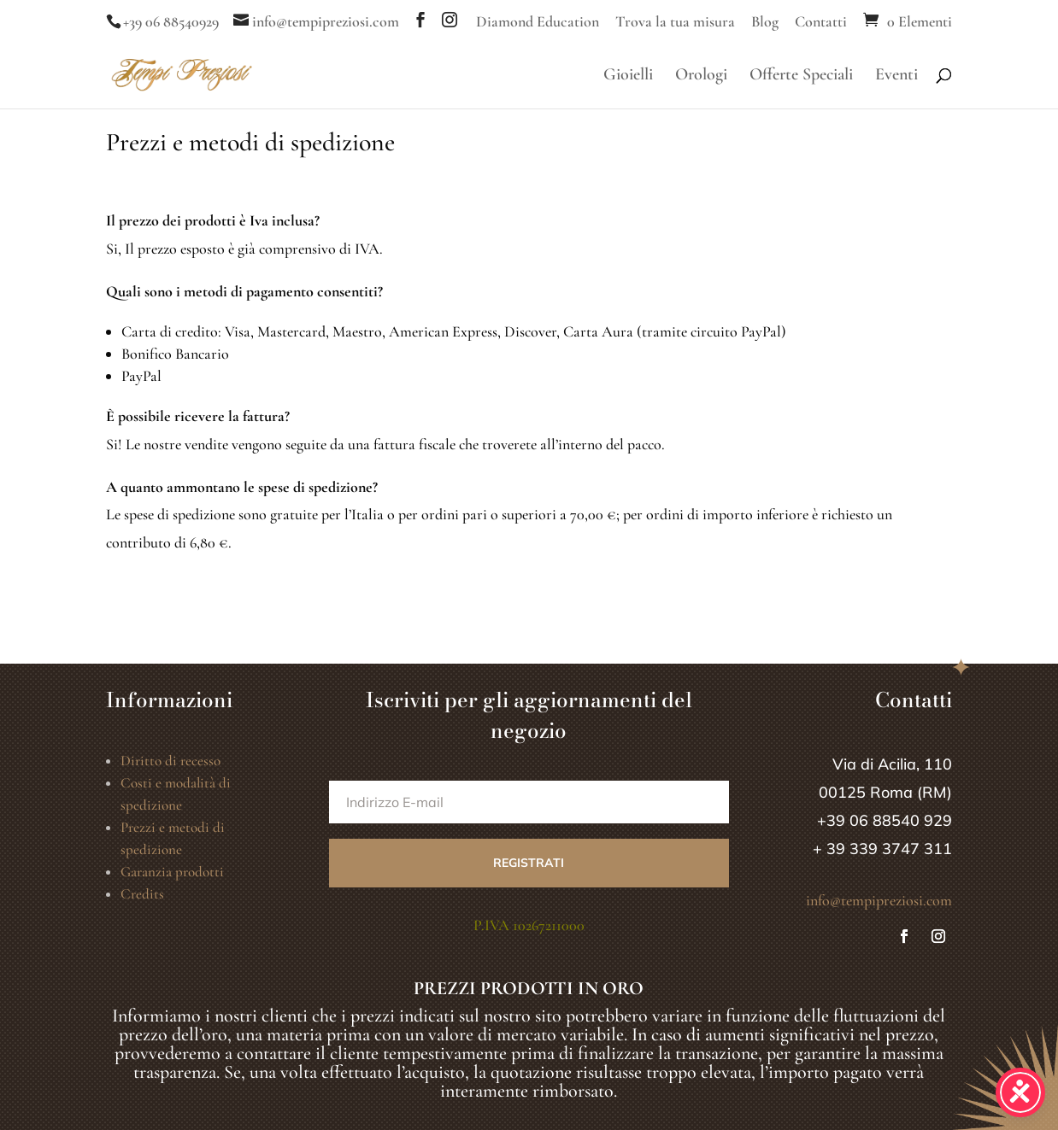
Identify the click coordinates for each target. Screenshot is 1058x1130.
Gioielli (628, 76)
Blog (765, 22)
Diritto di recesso (170, 761)
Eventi (896, 76)
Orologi (701, 76)
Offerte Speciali (801, 76)
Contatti (821, 22)
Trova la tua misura (675, 22)
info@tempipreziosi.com (879, 900)
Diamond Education (537, 22)
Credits (142, 894)
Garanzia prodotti (172, 872)
